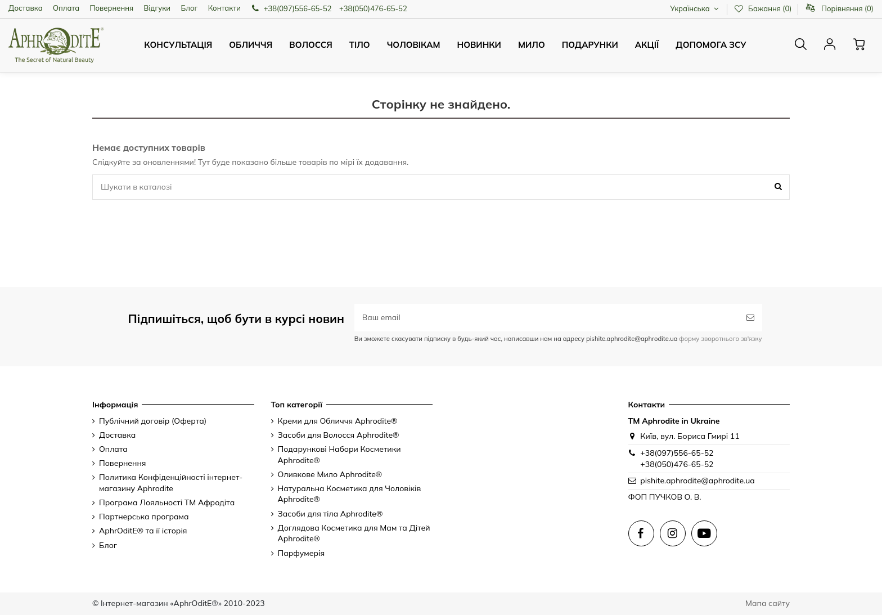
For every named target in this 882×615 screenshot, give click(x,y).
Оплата (66, 7)
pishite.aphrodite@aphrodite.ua (697, 480)
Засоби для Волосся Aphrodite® (338, 435)
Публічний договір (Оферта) (152, 421)
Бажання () (764, 8)
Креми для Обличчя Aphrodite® (338, 421)
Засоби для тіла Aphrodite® (330, 514)
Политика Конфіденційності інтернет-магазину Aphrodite (170, 482)
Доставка (25, 7)
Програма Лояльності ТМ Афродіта (167, 502)
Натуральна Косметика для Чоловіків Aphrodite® (349, 494)
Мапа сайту (767, 603)
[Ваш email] (546, 317)
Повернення (112, 7)
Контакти (224, 7)
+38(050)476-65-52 (373, 8)
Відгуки (157, 7)
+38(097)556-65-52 (298, 8)
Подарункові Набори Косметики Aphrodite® (339, 454)
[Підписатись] (750, 317)
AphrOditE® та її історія (143, 531)
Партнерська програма (144, 516)
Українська (695, 8)
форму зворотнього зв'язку (719, 339)
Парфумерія (301, 553)
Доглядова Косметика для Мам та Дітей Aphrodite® (354, 533)
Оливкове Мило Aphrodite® (330, 474)
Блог (189, 7)
